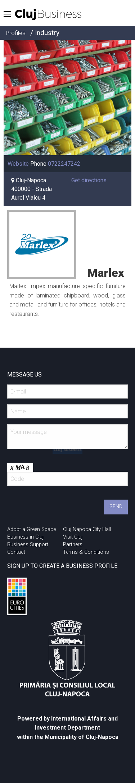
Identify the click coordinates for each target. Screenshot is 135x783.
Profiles (15, 32)
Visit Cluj (72, 537)
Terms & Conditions (86, 552)
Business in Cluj (25, 537)
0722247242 (64, 163)
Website (18, 163)
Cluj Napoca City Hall (87, 529)
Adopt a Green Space (31, 529)
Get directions (89, 180)
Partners (72, 544)
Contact (16, 552)
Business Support (27, 544)
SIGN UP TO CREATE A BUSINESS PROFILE (62, 565)
